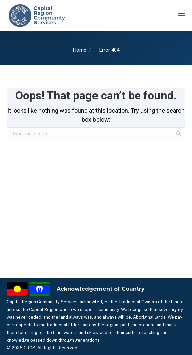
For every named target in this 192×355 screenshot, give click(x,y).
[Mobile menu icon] (181, 15)
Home (79, 50)
